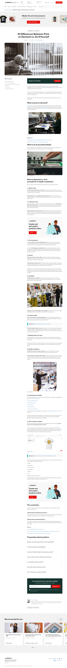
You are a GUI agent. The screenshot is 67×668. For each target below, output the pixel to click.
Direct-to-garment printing (32, 400)
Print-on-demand (30, 105)
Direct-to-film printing (31, 402)
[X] (57, 659)
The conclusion (7, 87)
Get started (57, 80)
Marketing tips (30, 6)
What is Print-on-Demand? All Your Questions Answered (38, 142)
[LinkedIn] (56, 659)
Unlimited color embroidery (33, 408)
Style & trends (9, 9)
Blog (5, 6)
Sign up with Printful (33, 22)
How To (36, 643)
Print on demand (9, 643)
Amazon (32, 643)
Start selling (23, 2)
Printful (31, 451)
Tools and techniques (31, 2)
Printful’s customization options (34, 398)
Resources (47, 2)
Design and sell (40, 2)
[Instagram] (50, 659)
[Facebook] (52, 659)
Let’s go (32, 232)
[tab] (32, 647)
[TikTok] (61, 659)
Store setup (28, 643)
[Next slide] (61, 619)
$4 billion (46, 86)
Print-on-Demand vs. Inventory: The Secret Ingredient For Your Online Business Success (43, 531)
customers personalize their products (54, 411)
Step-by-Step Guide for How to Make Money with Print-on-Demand (40, 139)
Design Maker (58, 429)
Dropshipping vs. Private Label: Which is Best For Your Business (39, 533)
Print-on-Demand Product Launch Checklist (42, 324)
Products (17, 2)
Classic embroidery (31, 406)
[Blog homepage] (10, 2)
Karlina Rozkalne (40, 40)
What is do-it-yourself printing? (10, 83)
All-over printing (31, 404)
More (35, 6)
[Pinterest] (59, 659)
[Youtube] (54, 659)
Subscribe (56, 586)
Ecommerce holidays (21, 6)
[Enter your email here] (40, 586)
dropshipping (44, 108)
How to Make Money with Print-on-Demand (35, 529)
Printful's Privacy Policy (49, 589)
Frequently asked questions (9, 88)
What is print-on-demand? (9, 81)
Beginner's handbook (12, 6)
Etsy (46, 643)
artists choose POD (32, 318)
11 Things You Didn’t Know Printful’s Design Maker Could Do (45, 455)
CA (53, 2)
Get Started (59, 2)
